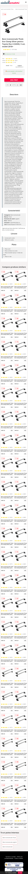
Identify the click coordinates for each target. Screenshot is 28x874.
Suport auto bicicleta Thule (6, 9)
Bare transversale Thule (21, 9)
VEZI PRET (14, 80)
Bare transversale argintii (10, 842)
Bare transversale (7, 847)
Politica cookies (18, 858)
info (12, 290)
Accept (20, 872)
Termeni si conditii (11, 857)
